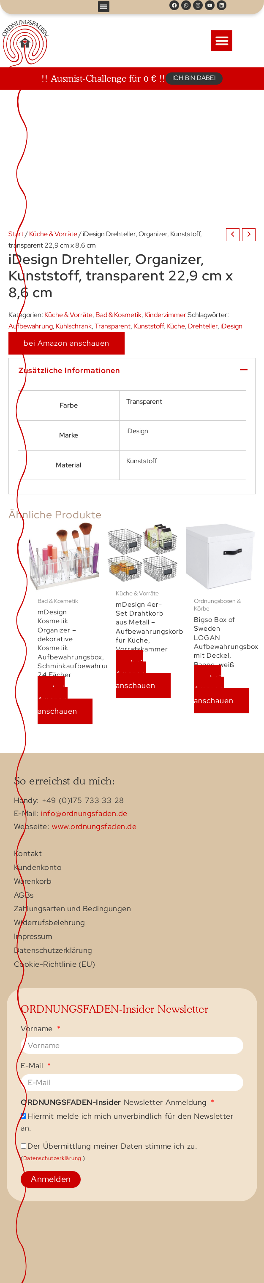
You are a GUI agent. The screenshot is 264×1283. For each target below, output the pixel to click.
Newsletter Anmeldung (115, 1102)
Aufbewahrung (30, 326)
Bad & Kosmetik (118, 314)
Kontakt (28, 854)
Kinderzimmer (165, 314)
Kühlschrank (74, 326)
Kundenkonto (38, 868)
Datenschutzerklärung (53, 951)
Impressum (33, 937)
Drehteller (203, 326)
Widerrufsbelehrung (49, 923)
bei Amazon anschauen (66, 343)
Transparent (113, 326)
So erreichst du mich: (64, 780)
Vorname (38, 1029)
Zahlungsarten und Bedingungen (72, 909)
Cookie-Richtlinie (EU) (54, 965)
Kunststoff (148, 326)
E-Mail (33, 1066)
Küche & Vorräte (53, 233)
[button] (103, 5)
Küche (175, 326)
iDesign (231, 326)
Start (16, 233)
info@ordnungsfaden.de (84, 813)
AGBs (24, 896)
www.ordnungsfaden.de (94, 827)
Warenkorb (33, 882)
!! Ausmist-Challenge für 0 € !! (103, 78)
